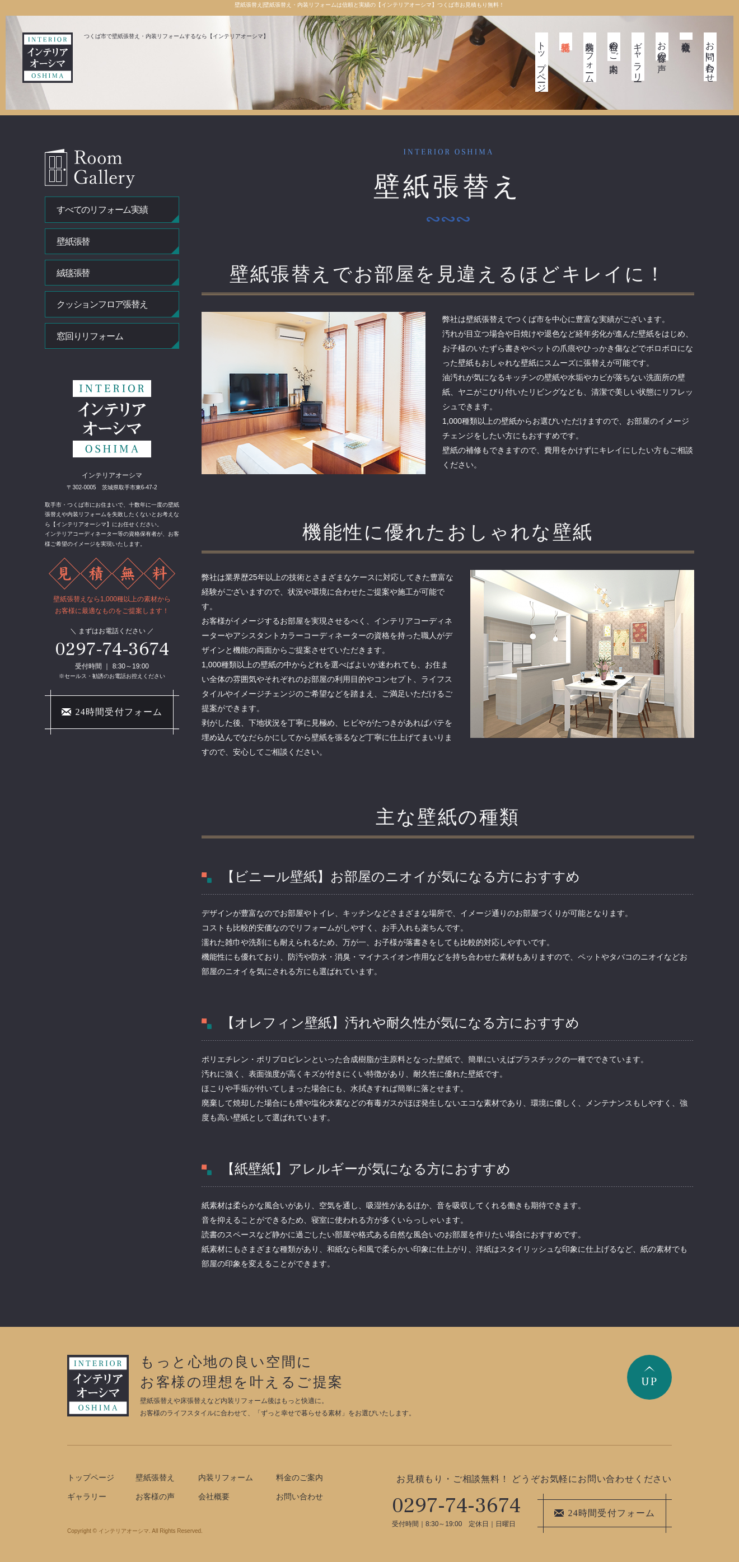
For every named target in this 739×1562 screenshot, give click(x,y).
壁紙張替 (73, 241)
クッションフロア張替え (102, 304)
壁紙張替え (565, 41)
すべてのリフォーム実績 (102, 209)
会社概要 (686, 36)
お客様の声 (662, 46)
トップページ (541, 62)
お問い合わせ (710, 56)
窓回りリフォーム (90, 336)
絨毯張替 (73, 273)
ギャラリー (638, 56)
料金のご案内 (614, 46)
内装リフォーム (590, 57)
